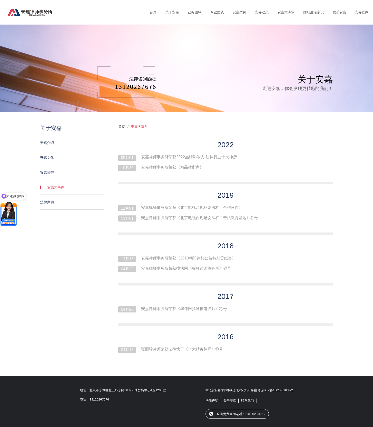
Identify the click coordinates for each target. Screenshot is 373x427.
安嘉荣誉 (69, 172)
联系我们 (247, 400)
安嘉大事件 (73, 187)
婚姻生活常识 (313, 12)
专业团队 (217, 12)
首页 (153, 12)
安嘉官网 (362, 12)
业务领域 (194, 12)
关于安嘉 (172, 12)
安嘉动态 (262, 12)
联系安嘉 (339, 12)
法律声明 (69, 202)
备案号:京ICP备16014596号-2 (272, 390)
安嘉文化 (69, 158)
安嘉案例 (239, 12)
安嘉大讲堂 (285, 12)
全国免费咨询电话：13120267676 (241, 414)
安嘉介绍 (69, 143)
